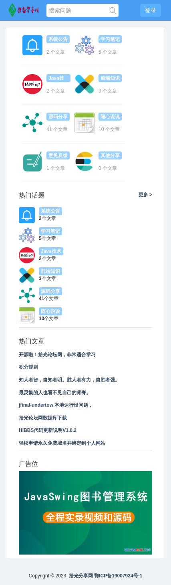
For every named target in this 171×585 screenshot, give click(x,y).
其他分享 (110, 155)
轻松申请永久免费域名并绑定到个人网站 (62, 443)
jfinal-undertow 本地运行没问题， (56, 405)
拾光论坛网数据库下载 (43, 418)
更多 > (145, 195)
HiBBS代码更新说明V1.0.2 (47, 430)
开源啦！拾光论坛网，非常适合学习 (57, 354)
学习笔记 (110, 39)
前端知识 (110, 78)
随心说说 (110, 116)
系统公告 (58, 39)
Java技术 (56, 78)
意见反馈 (58, 155)
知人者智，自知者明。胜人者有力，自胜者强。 (69, 380)
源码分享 (58, 116)
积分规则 (28, 367)
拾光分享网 (81, 576)
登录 (150, 10)
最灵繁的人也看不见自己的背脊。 (55, 392)
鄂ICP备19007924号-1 (118, 576)
